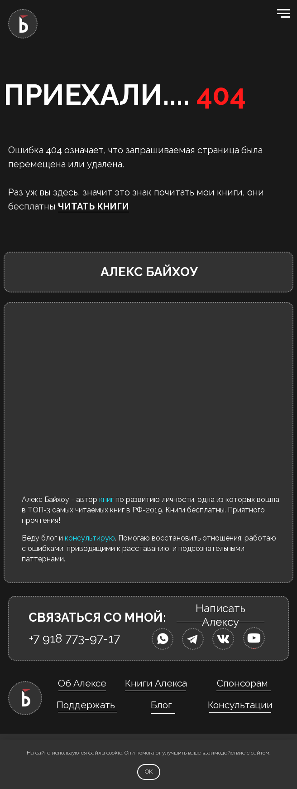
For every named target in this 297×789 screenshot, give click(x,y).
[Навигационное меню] (283, 13)
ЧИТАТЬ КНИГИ (93, 206)
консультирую (90, 538)
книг (106, 499)
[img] (162, 638)
